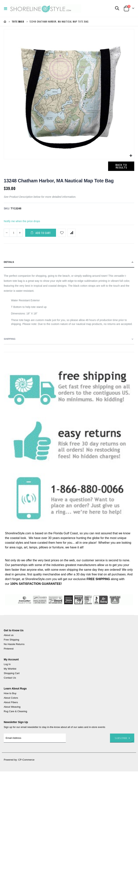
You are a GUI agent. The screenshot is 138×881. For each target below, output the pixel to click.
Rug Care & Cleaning (15, 711)
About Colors (11, 697)
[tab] (69, 262)
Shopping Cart (12, 673)
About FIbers (11, 702)
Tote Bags (18, 21)
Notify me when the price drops (22, 221)
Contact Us (10, 677)
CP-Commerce (26, 759)
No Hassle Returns (14, 644)
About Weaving (12, 706)
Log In (7, 664)
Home (5, 21)
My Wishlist (10, 668)
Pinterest (9, 648)
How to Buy (10, 693)
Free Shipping (11, 639)
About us (9, 635)
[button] (130, 156)
